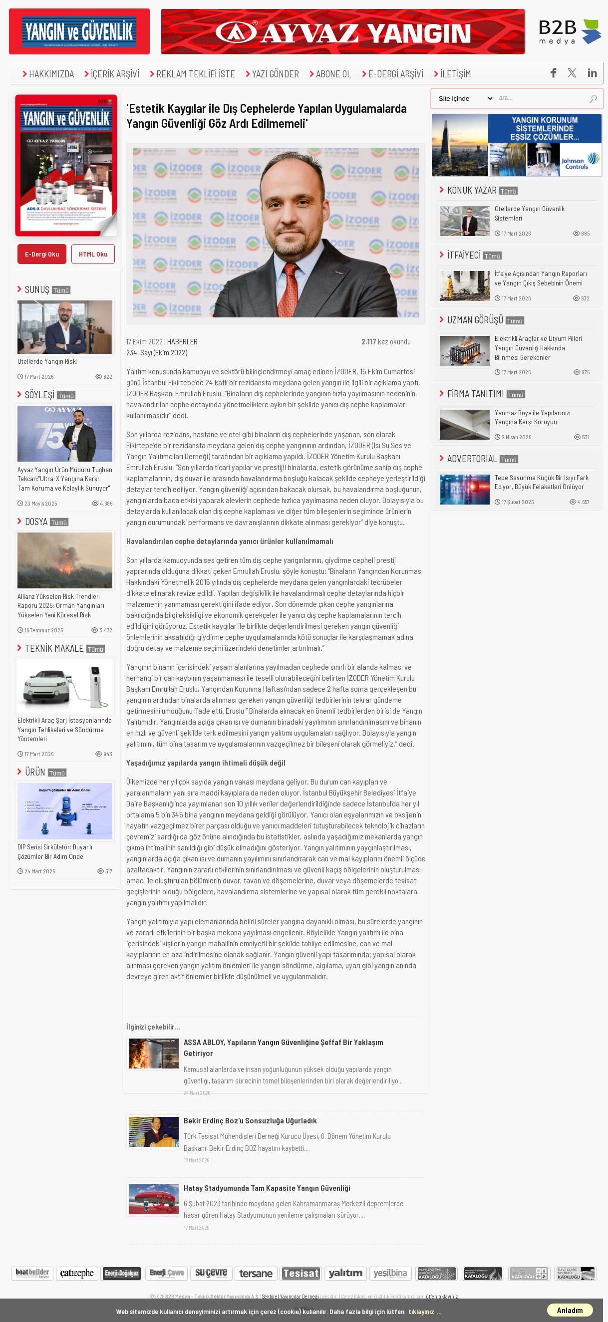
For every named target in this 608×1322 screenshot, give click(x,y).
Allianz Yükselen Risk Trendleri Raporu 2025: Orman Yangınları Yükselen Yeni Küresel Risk (60, 605)
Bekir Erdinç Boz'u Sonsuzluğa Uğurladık (250, 1120)
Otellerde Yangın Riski (47, 361)
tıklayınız (421, 1311)
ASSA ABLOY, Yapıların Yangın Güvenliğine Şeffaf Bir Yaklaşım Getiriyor (283, 1047)
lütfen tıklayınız (441, 1296)
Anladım (570, 1310)
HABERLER (182, 341)
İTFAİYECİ (469, 255)
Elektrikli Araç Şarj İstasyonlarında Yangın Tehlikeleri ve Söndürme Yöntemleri (64, 729)
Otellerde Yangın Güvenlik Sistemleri (530, 213)
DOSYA (42, 521)
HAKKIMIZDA (47, 73)
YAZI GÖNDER (271, 73)
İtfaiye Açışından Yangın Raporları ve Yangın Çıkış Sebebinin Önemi (541, 278)
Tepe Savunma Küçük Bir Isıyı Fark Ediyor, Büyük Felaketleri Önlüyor (542, 482)
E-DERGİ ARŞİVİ (391, 73)
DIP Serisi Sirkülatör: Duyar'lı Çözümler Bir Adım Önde (54, 851)
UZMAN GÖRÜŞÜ (481, 319)
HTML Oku (93, 254)
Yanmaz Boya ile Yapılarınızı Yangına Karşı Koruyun (533, 417)
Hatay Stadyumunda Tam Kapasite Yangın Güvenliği (267, 1187)
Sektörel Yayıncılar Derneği (290, 1296)
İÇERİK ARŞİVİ (110, 73)
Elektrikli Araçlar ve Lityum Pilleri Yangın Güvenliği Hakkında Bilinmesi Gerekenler (538, 347)
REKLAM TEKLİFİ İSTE (191, 73)
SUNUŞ (43, 289)
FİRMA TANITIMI (481, 393)
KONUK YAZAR (477, 190)
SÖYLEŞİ (45, 394)
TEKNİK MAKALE (60, 648)
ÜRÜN (41, 772)
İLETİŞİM (451, 73)
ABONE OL (329, 73)
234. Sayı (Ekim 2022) (156, 352)
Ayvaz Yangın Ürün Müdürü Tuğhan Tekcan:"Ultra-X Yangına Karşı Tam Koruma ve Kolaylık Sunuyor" (64, 479)
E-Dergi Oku (42, 254)
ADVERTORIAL (478, 458)
